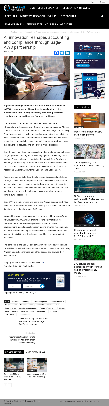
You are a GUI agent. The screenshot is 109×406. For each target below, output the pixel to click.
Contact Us (94, 401)
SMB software (10, 315)
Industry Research (32, 16)
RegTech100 (68, 16)
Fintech (62, 308)
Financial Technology (48, 308)
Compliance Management (13, 371)
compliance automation (28, 308)
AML (76, 259)
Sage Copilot (42, 311)
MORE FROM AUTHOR (35, 352)
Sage (7, 311)
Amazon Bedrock (26, 305)
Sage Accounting (27, 311)
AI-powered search (57, 301)
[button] (102, 16)
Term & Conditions (67, 401)
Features (11, 16)
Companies (79, 127)
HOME (31, 7)
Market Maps (15, 24)
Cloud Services (10, 308)
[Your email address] (32, 286)
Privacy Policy (82, 401)
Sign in (93, 2)
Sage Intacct (54, 311)
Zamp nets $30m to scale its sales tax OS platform (12, 377)
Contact (102, 2)
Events (53, 16)
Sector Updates (49, 7)
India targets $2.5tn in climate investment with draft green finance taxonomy (22, 340)
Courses (51, 24)
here (43, 262)
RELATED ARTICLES (14, 352)
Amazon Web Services (44, 305)
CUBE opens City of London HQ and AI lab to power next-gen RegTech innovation (33, 321)
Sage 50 (15, 311)
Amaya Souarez (11, 305)
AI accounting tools (40, 301)
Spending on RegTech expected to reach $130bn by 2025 (89, 165)
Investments (32, 371)
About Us (66, 24)
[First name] (14, 286)
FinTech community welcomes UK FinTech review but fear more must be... (89, 199)
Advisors (78, 192)
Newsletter (35, 24)
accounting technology (21, 301)
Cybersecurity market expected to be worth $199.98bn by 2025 (85, 233)
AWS (57, 305)
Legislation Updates (77, 7)
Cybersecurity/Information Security (87, 225)
